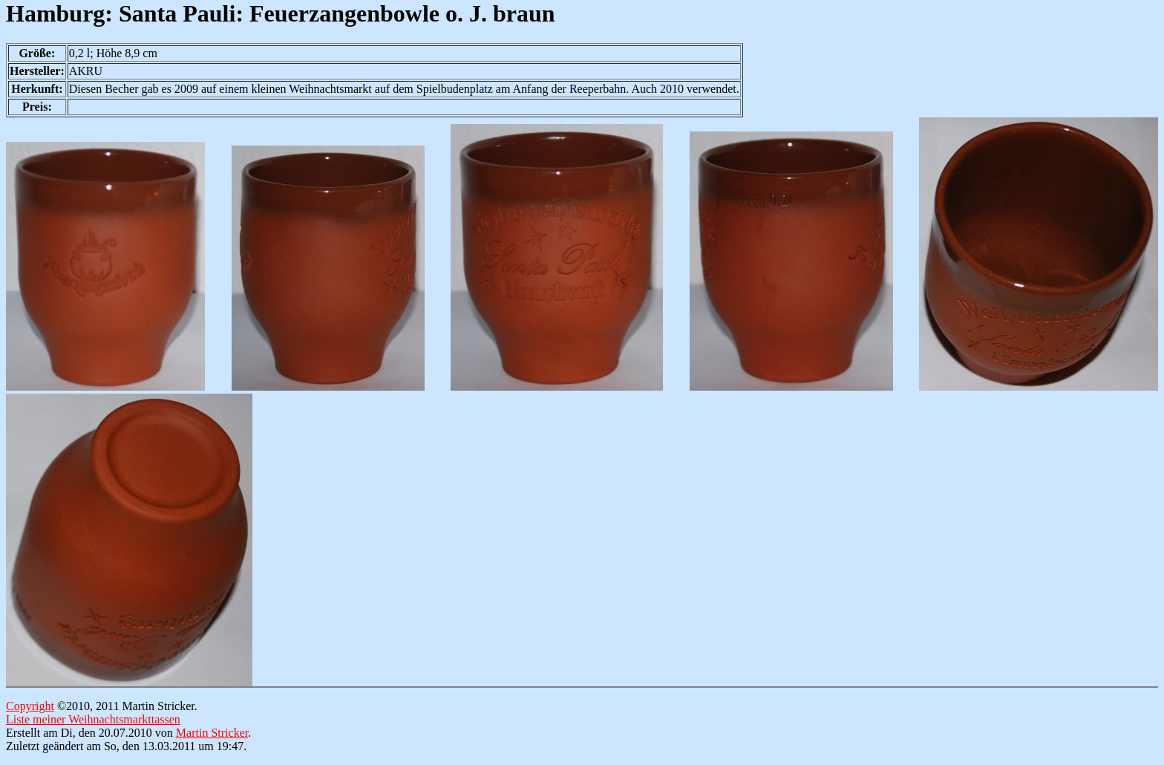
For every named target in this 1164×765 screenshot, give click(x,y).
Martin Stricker (212, 732)
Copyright (30, 706)
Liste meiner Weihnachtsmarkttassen (93, 719)
